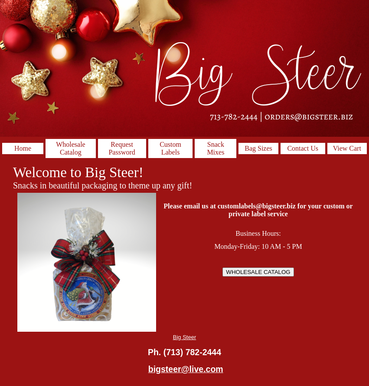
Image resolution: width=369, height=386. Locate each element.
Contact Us (302, 148)
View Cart (347, 148)
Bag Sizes (258, 148)
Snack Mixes (215, 148)
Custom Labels (170, 148)
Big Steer (184, 337)
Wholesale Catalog (70, 148)
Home (22, 148)
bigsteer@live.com (185, 369)
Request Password (121, 148)
